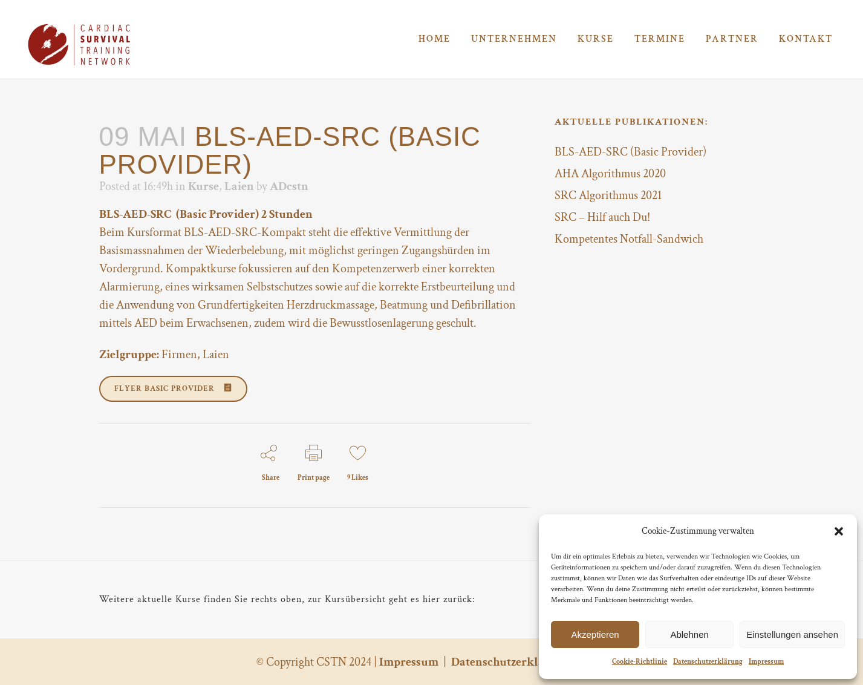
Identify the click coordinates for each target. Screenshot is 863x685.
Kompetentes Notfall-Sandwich (629, 239)
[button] (839, 531)
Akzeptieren (595, 634)
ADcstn (289, 186)
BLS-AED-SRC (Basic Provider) (630, 152)
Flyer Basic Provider (173, 389)
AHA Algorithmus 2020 (610, 174)
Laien (239, 186)
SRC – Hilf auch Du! (602, 217)
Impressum (766, 661)
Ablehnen (689, 634)
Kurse (203, 186)
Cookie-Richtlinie (639, 661)
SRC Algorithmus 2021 (608, 195)
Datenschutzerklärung (708, 661)
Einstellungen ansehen (792, 634)
